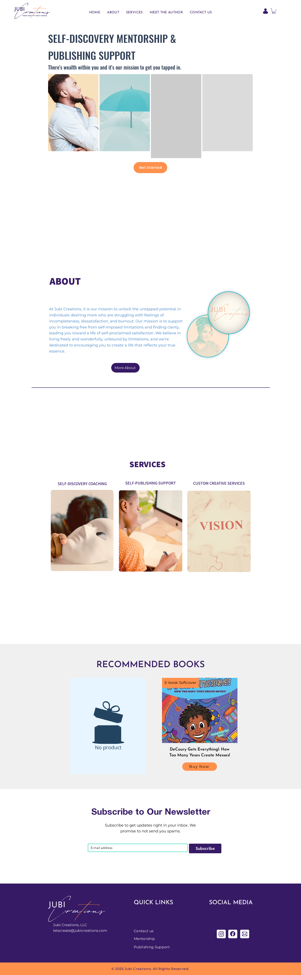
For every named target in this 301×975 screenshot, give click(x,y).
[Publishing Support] (156, 947)
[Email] (136, 848)
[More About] (125, 368)
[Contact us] (148, 931)
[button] (274, 11)
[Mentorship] (148, 939)
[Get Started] (150, 167)
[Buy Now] (199, 766)
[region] (73, 112)
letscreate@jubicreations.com (80, 930)
